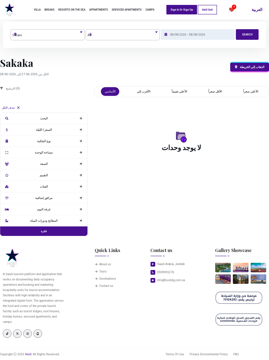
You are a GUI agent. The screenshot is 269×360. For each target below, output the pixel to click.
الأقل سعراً (215, 91)
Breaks (49, 9)
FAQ (236, 354)
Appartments (98, 9)
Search (247, 34)
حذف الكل (10, 108)
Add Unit (207, 9)
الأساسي (110, 91)
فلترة (44, 231)
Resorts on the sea (71, 9)
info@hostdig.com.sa (171, 280)
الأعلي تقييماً (179, 91)
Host (28, 354)
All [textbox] (89, 35)
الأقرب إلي (143, 91)
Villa (37, 9)
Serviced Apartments (127, 9)
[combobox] (47, 34)
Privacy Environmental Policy (208, 354)
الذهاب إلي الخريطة (249, 67)
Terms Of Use (175, 354)
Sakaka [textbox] (17, 35)
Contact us (106, 286)
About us (105, 264)
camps (149, 9)
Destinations (107, 278)
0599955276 (165, 272)
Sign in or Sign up (182, 9)
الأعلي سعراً (250, 91)
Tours (103, 271)
